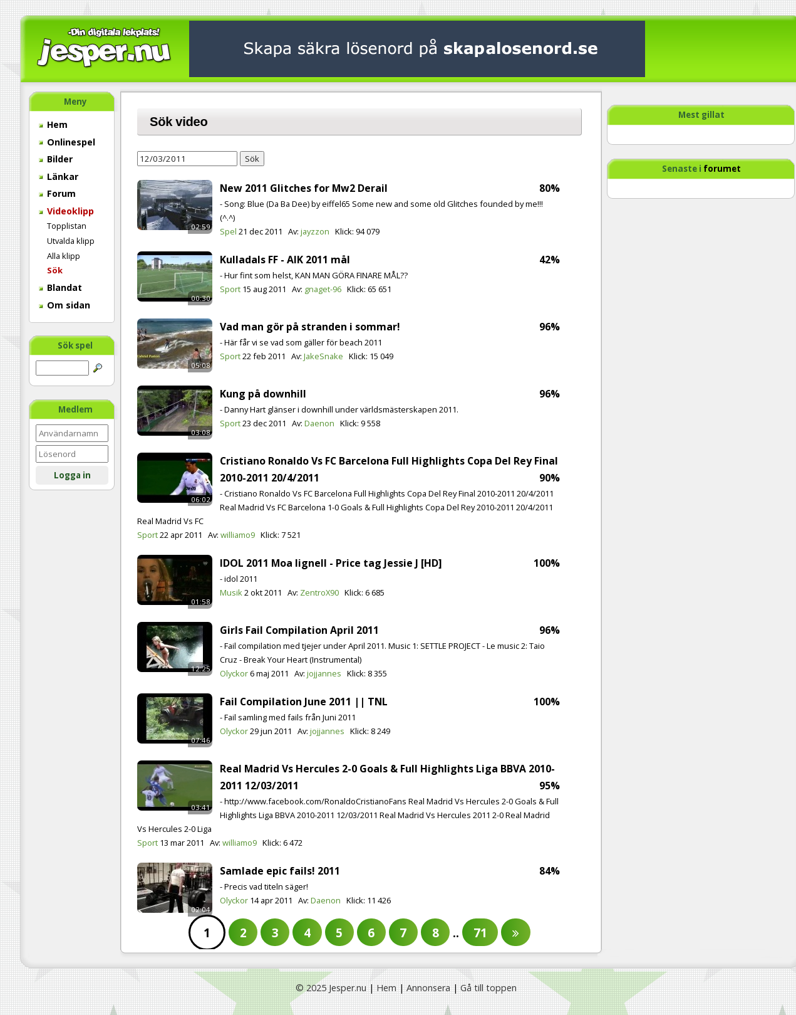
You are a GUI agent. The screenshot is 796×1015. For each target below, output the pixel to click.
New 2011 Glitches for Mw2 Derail (304, 188)
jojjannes (324, 673)
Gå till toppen (488, 988)
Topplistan (66, 225)
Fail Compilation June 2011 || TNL (304, 701)
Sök (55, 270)
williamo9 (237, 534)
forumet (722, 168)
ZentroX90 (319, 592)
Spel (228, 231)
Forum (57, 193)
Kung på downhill (263, 394)
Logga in (72, 475)
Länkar (58, 176)
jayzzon (315, 231)
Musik (231, 592)
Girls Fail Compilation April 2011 (299, 630)
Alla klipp (63, 255)
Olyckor (234, 673)
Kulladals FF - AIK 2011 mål (285, 259)
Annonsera (428, 988)
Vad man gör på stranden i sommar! (310, 327)
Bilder (56, 159)
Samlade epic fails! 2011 (280, 871)
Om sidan (64, 305)
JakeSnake (323, 356)
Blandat (60, 287)
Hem (53, 124)
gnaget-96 (322, 289)
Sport (230, 289)
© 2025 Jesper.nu (331, 988)
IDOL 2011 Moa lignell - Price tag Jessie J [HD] (331, 563)
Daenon (319, 423)
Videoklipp (66, 211)
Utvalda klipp (71, 240)
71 (480, 932)
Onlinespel (67, 142)
